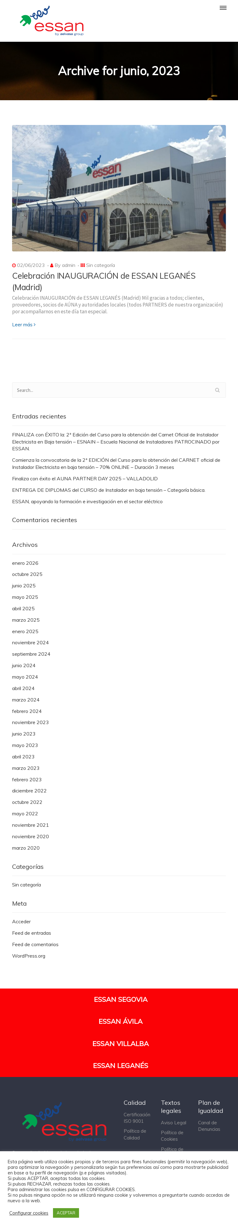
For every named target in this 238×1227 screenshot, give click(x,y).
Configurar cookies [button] (28, 1213)
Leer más (24, 324)
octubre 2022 (27, 802)
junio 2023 (24, 734)
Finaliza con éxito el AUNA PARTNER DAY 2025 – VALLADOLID (85, 478)
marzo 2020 (26, 848)
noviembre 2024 (30, 642)
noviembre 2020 (30, 836)
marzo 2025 (26, 620)
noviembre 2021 (30, 825)
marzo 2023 (26, 768)
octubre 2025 (27, 574)
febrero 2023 (27, 779)
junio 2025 (24, 585)
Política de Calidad (135, 1134)
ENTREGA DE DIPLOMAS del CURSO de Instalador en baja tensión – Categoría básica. (108, 490)
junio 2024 (24, 665)
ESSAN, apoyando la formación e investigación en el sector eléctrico (87, 501)
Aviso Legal (173, 1123)
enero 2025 (25, 631)
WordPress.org (28, 956)
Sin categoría (100, 265)
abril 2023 (23, 756)
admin (68, 265)
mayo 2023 (25, 745)
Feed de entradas (31, 933)
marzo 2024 (26, 700)
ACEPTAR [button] (66, 1212)
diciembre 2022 (29, 790)
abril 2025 (23, 608)
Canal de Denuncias (209, 1126)
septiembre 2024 (31, 654)
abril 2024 (23, 688)
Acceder (21, 921)
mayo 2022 (25, 813)
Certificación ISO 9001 (137, 1118)
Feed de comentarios (35, 944)
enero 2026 (25, 563)
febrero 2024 (27, 711)
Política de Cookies (172, 1136)
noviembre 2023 (30, 722)
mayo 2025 (25, 597)
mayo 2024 (25, 677)
